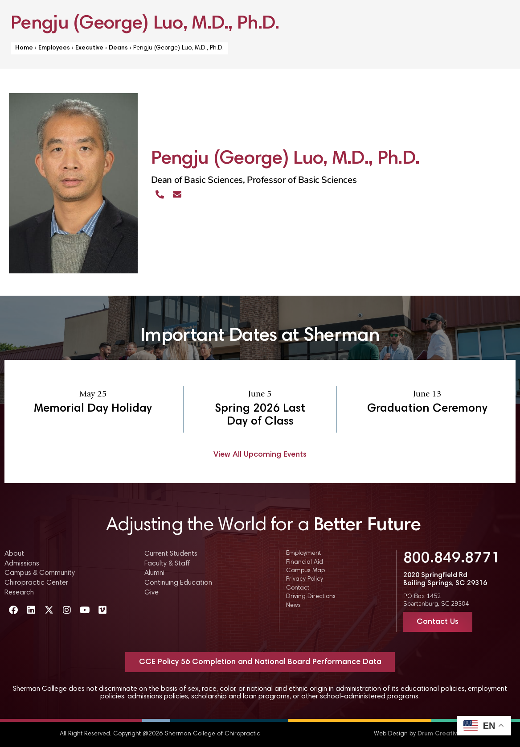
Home (24, 48)
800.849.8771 (451, 558)
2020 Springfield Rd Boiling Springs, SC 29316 (445, 579)
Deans (118, 48)
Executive (89, 48)
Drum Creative (439, 734)
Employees (54, 48)
